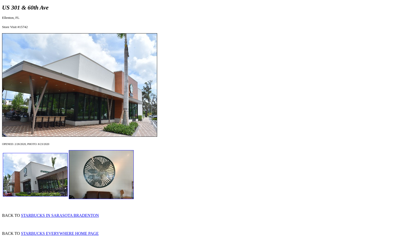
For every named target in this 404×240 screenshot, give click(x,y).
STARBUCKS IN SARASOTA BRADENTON (60, 215)
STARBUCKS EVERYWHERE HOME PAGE (60, 233)
